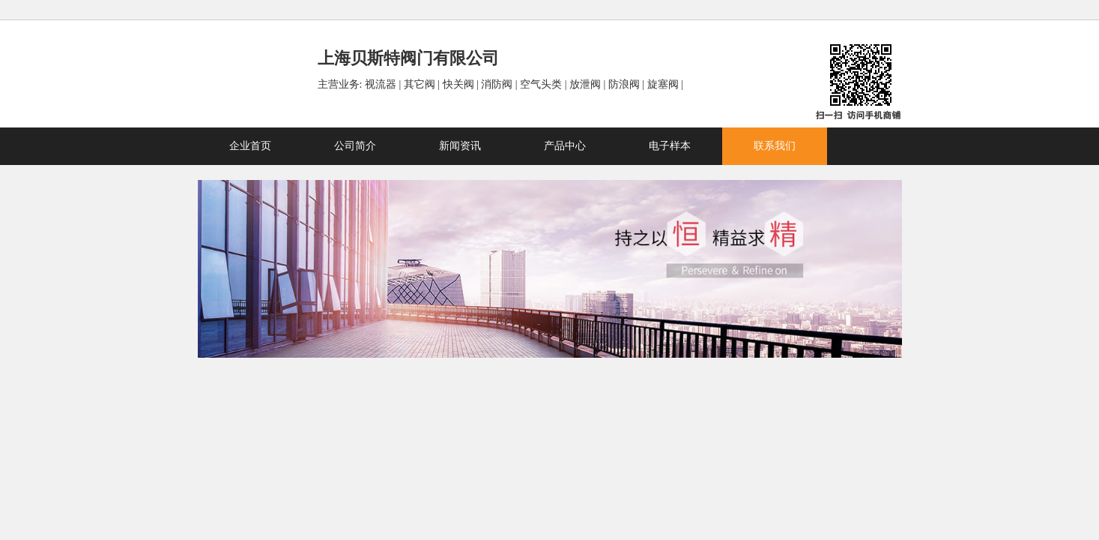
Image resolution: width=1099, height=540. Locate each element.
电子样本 (670, 146)
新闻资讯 (460, 146)
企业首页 (250, 146)
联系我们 (775, 146)
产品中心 (565, 146)
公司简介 (355, 146)
